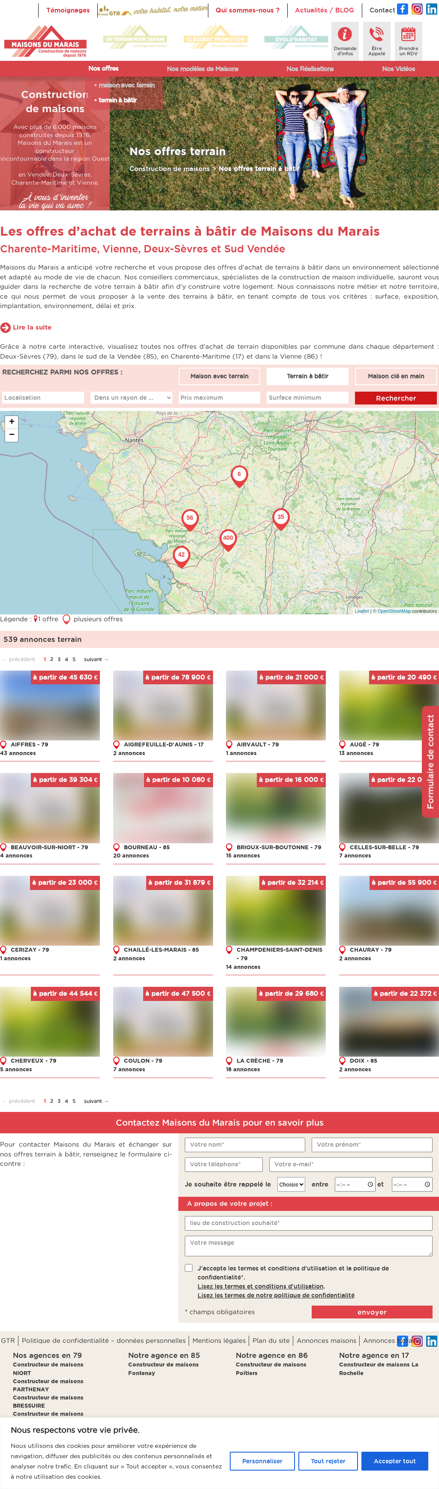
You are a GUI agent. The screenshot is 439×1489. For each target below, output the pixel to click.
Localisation (22, 397)
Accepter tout (395, 1461)
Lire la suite (32, 327)
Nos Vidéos (398, 68)
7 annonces (355, 855)
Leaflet (362, 610)
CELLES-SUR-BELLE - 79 (384, 847)
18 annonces (243, 1069)
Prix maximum (201, 397)
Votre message (212, 1242)
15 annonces (243, 855)
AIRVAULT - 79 (258, 744)
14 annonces (243, 966)
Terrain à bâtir (307, 376)
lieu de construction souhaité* (235, 1222)
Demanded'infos (345, 51)
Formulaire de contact (430, 761)
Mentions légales (219, 1340)
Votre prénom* (339, 1144)
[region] (219, 1453)
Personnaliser (262, 1461)
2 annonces (129, 752)
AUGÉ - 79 (364, 744)
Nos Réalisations (310, 68)
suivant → (96, 659)
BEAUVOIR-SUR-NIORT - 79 (49, 847)
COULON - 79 (143, 1061)
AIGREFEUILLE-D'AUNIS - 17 (164, 744)
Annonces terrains (392, 1340)
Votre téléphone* (215, 1164)
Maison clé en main (396, 376)
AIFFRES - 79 (29, 744)
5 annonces (16, 1069)
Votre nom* (207, 1144)
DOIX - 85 (363, 1061)
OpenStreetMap (394, 610)
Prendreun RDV (408, 51)
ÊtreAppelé (376, 51)
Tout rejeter (328, 1461)
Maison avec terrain (219, 376)
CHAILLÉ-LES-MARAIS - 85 (161, 950)
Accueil (117, 10)
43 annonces (18, 752)
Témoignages (68, 10)
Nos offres (103, 68)
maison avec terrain (126, 85)
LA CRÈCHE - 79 (260, 1061)
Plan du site (271, 1340)
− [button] (12, 435)
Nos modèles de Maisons (202, 68)
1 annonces (241, 752)
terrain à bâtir (117, 100)
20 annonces (131, 855)
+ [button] (12, 422)
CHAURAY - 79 (371, 950)
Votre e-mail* (294, 1164)
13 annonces (356, 752)
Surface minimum (295, 397)
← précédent (18, 659)
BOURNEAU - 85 (147, 847)
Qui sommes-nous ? (248, 10)
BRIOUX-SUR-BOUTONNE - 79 (279, 847)
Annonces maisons (326, 1340)
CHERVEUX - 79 (34, 1061)
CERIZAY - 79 (30, 950)
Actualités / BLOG (324, 10)
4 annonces (16, 855)
